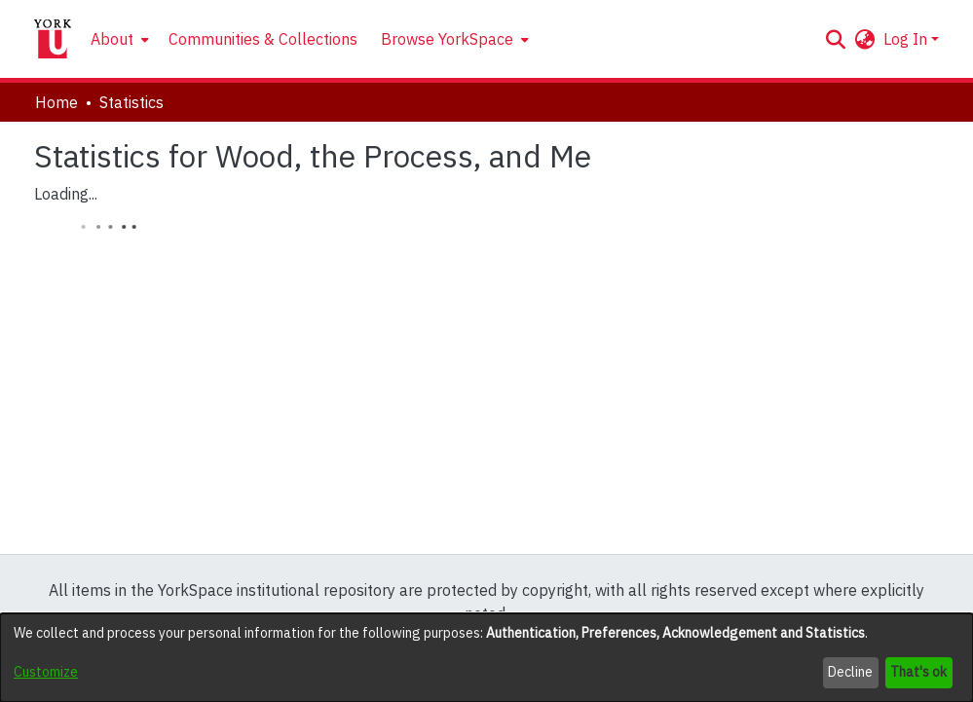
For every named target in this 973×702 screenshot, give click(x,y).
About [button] (112, 39)
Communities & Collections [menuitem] (262, 39)
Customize (46, 672)
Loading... (65, 193)
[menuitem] (118, 39)
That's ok (918, 672)
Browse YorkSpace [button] (447, 39)
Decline (850, 672)
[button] (836, 39)
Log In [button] (907, 39)
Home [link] (56, 102)
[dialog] (486, 657)
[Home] (52, 38)
